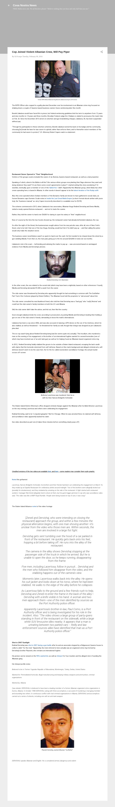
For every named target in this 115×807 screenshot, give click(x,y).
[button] (101, 52)
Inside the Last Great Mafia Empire (59, 198)
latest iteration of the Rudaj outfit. (86, 190)
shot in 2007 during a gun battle (39, 645)
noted (34, 506)
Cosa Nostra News (25, 5)
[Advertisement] (57, 29)
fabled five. (53, 188)
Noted (14, 480)
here (49, 471)
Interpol (59, 656)
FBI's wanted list (42, 656)
